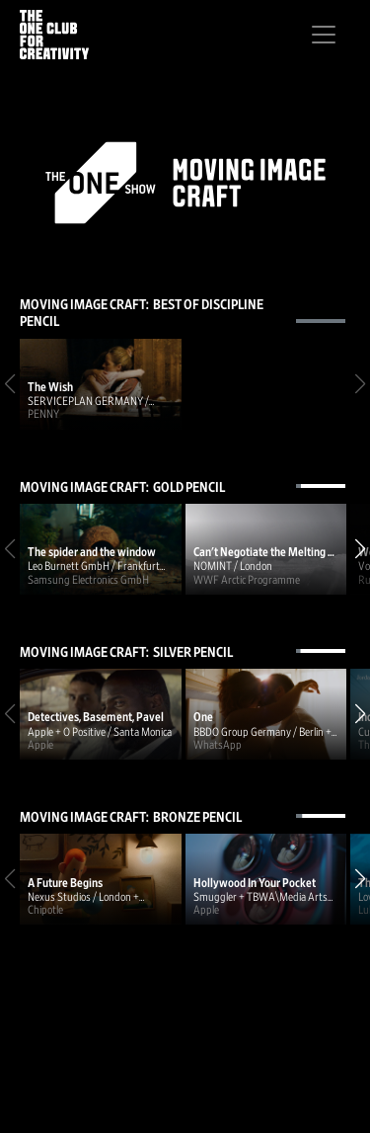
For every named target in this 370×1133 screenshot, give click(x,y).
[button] (360, 549)
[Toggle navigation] (323, 34)
